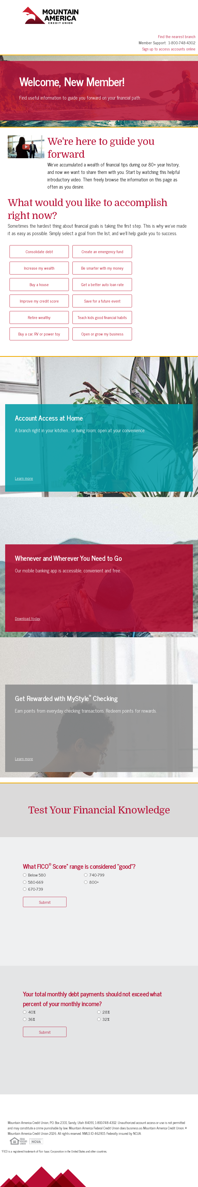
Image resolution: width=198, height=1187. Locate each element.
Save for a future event (102, 301)
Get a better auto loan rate (102, 284)
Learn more (24, 478)
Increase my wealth (39, 268)
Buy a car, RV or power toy (39, 334)
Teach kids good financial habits (102, 317)
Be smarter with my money (102, 268)
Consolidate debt (39, 251)
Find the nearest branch (176, 36)
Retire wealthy (39, 317)
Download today (27, 618)
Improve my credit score (39, 301)
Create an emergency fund (102, 251)
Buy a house (39, 284)
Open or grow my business (102, 334)
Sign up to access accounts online (168, 49)
